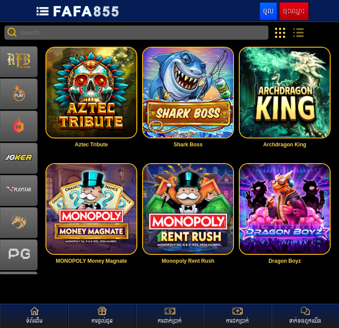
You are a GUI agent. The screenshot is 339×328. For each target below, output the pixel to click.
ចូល (268, 11)
